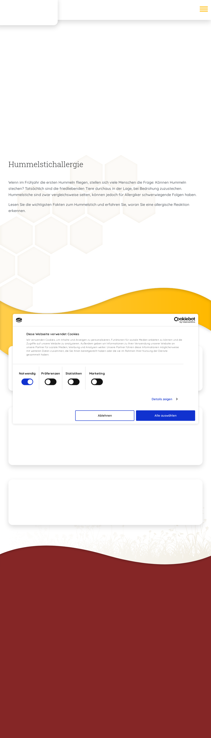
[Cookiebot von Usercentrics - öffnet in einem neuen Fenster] (177, 320)
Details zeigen (162, 399)
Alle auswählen (166, 415)
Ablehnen (105, 415)
